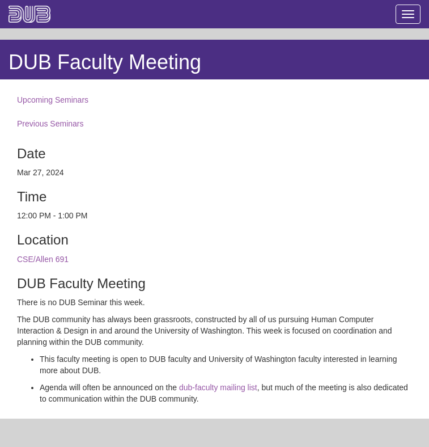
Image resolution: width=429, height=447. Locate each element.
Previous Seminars (50, 123)
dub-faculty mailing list (218, 387)
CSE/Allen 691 (43, 259)
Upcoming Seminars (52, 99)
